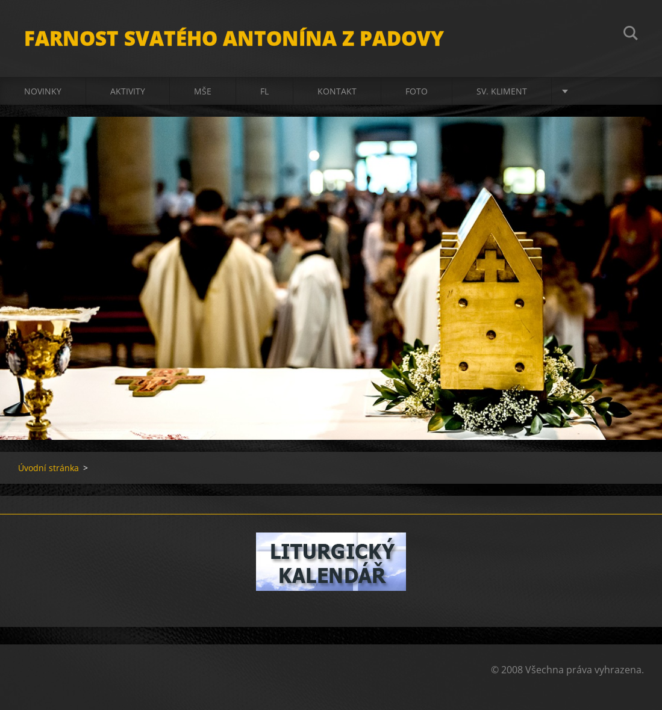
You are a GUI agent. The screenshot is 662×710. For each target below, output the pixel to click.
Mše (202, 91)
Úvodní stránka (48, 468)
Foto (416, 91)
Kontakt (337, 91)
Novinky (42, 91)
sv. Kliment (501, 91)
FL (264, 91)
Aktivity (127, 91)
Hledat (630, 35)
